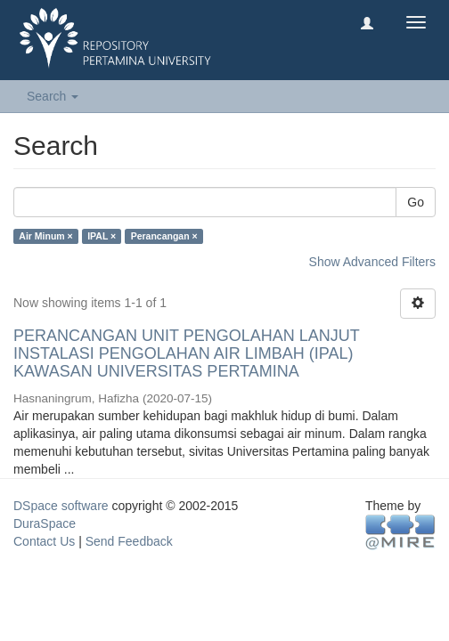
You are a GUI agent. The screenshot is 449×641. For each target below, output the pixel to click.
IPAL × (101, 236)
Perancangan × (164, 236)
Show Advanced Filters (372, 262)
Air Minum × (45, 236)
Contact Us (44, 541)
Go (415, 202)
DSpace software (61, 506)
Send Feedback (129, 541)
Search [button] (52, 96)
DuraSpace (44, 523)
